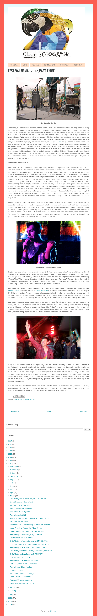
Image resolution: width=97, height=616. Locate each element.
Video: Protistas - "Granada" (20, 577)
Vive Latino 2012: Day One (20, 512)
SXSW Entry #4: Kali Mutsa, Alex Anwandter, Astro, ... (29, 547)
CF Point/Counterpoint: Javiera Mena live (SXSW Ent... (30, 544)
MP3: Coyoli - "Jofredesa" (19, 521)
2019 (10, 447)
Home (49, 411)
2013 (10, 460)
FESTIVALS (78, 65)
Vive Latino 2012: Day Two (19, 505)
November (14, 470)
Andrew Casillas (14, 291)
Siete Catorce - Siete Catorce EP (22, 583)
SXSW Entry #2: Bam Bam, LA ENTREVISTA (26, 554)
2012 (10, 464)
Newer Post (14, 411)
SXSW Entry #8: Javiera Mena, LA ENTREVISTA (28, 499)
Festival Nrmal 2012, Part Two (21, 557)
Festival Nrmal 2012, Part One (21, 567)
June (12, 486)
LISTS (25, 65)
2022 (10, 444)
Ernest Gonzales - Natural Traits (21, 502)
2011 (10, 595)
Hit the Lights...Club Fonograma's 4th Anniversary (28, 531)
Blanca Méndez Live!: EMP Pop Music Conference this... (30, 525)
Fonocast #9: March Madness (21, 580)
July (12, 483)
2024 (10, 441)
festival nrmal (19, 400)
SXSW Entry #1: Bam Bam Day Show (23, 560)
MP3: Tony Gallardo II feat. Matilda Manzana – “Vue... (29, 518)
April (12, 492)
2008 (10, 604)
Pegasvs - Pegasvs (17, 570)
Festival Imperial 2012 (18, 515)
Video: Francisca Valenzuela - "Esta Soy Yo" (26, 528)
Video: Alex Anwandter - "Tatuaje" (22, 574)
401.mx (58, 142)
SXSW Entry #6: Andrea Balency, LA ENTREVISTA (28, 541)
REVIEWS (35, 65)
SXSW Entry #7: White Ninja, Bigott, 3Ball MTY (27, 534)
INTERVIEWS (64, 65)
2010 (10, 598)
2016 (10, 451)
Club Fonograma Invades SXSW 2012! (24, 564)
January (13, 591)
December (14, 467)
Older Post (83, 411)
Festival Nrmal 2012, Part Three (21, 538)
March (12, 496)
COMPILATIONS (49, 65)
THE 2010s (14, 65)
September (14, 476)
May (12, 489)
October (13, 473)
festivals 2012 (30, 400)
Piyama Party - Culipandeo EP (21, 508)
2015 (10, 454)
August (13, 480)
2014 (10, 457)
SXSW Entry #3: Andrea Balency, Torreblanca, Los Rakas (31, 551)
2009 (10, 601)
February (13, 587)
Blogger (53, 611)
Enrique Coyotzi (42, 291)
